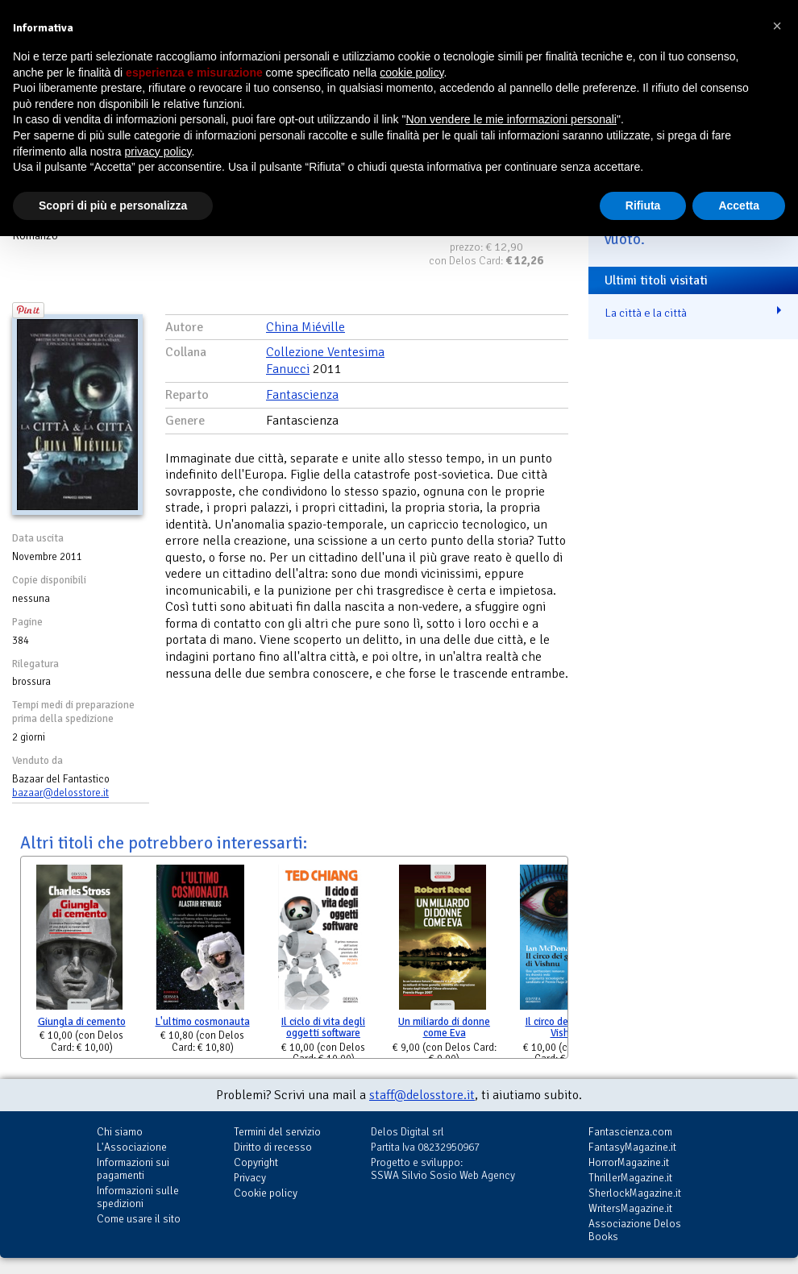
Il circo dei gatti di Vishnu (565, 1028)
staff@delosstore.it (422, 1095)
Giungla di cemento (82, 1021)
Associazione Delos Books (634, 1230)
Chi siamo (120, 1132)
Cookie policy (265, 1193)
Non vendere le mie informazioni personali (510, 119)
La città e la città (646, 312)
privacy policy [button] (158, 151)
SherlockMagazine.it (634, 1193)
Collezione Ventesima (325, 352)
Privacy (250, 1178)
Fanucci (288, 369)
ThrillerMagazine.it (630, 1178)
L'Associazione (132, 1147)
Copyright (256, 1162)
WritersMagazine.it (630, 1208)
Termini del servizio (277, 1132)
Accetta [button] (738, 205)
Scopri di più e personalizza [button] (113, 205)
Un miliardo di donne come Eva (444, 1028)
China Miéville (305, 327)
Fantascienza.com (630, 1132)
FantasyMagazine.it (632, 1147)
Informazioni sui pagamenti (133, 1169)
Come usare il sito (139, 1219)
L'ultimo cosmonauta (203, 1021)
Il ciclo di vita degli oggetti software (323, 1028)
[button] (777, 26)
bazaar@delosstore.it (60, 792)
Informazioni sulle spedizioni (138, 1197)
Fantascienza (302, 395)
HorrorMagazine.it (628, 1162)
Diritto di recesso (273, 1147)
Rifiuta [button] (643, 205)
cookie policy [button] (411, 72)
